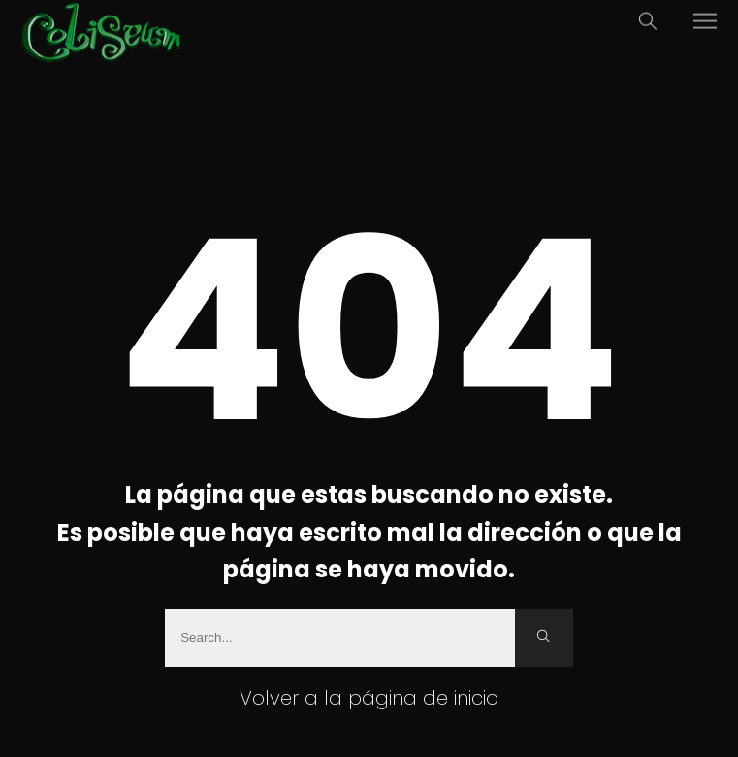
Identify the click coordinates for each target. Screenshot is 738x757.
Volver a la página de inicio (369, 697)
